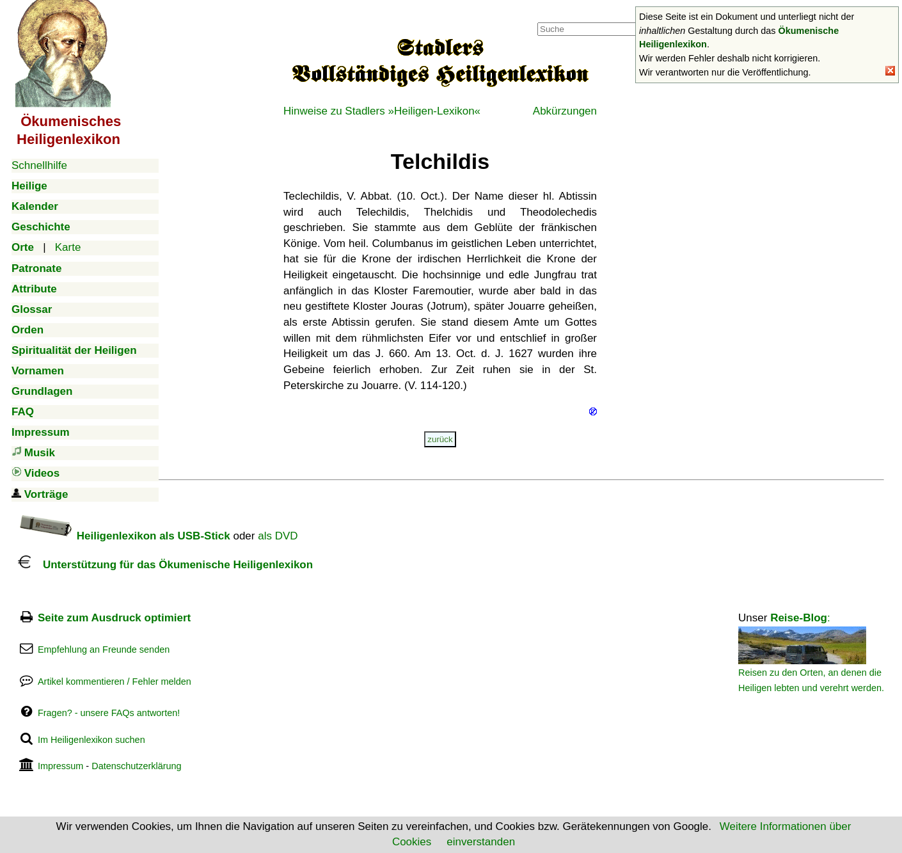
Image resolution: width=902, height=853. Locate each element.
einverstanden (481, 842)
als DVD (277, 536)
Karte (68, 247)
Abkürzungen (565, 111)
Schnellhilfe (39, 165)
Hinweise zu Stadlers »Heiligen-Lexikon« (381, 111)
